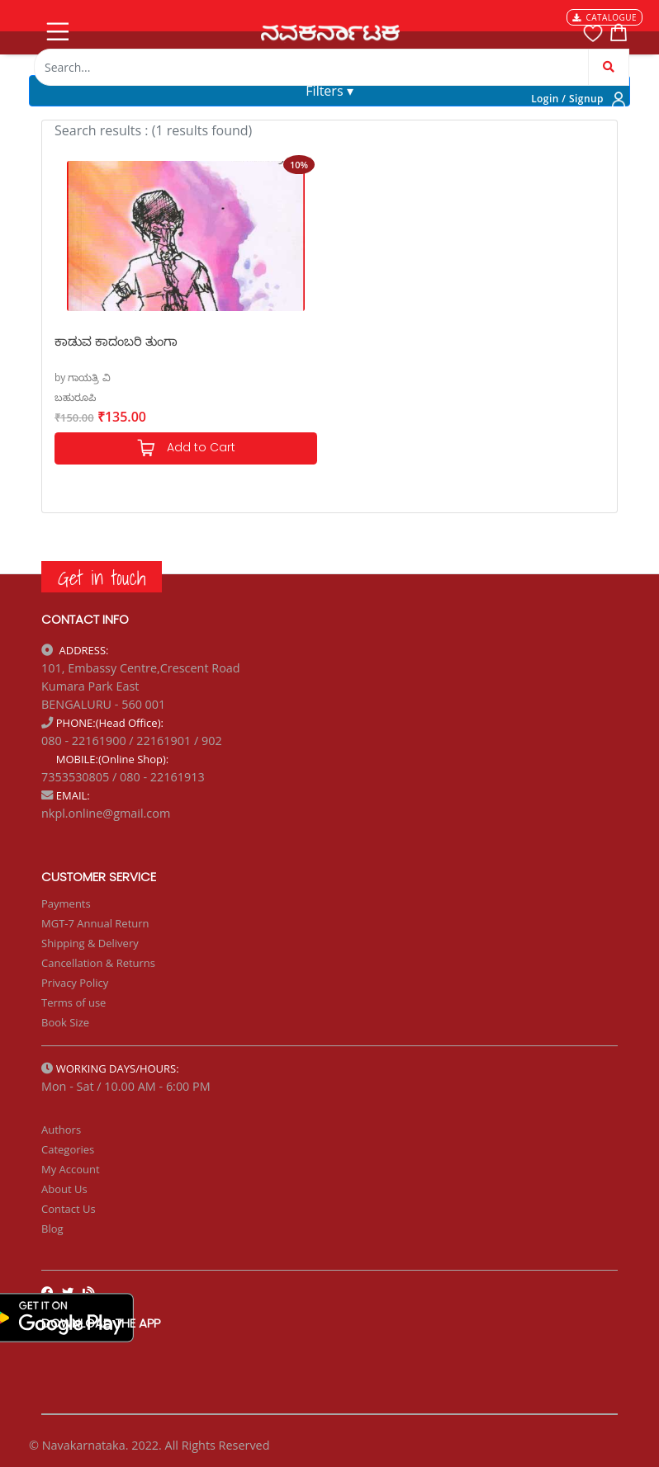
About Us (64, 1189)
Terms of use (73, 1002)
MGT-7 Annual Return (95, 923)
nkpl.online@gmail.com (105, 813)
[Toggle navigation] (56, 28)
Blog (52, 1228)
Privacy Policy (74, 982)
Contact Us (68, 1208)
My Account (70, 1169)
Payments (66, 903)
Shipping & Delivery (90, 943)
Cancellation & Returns (98, 962)
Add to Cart (185, 448)
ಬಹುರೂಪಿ (75, 397)
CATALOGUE (604, 17)
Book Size (65, 1022)
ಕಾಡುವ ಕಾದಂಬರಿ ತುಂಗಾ (116, 341)
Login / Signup (567, 99)
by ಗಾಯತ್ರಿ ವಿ (83, 377)
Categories (67, 1149)
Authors (61, 1129)
